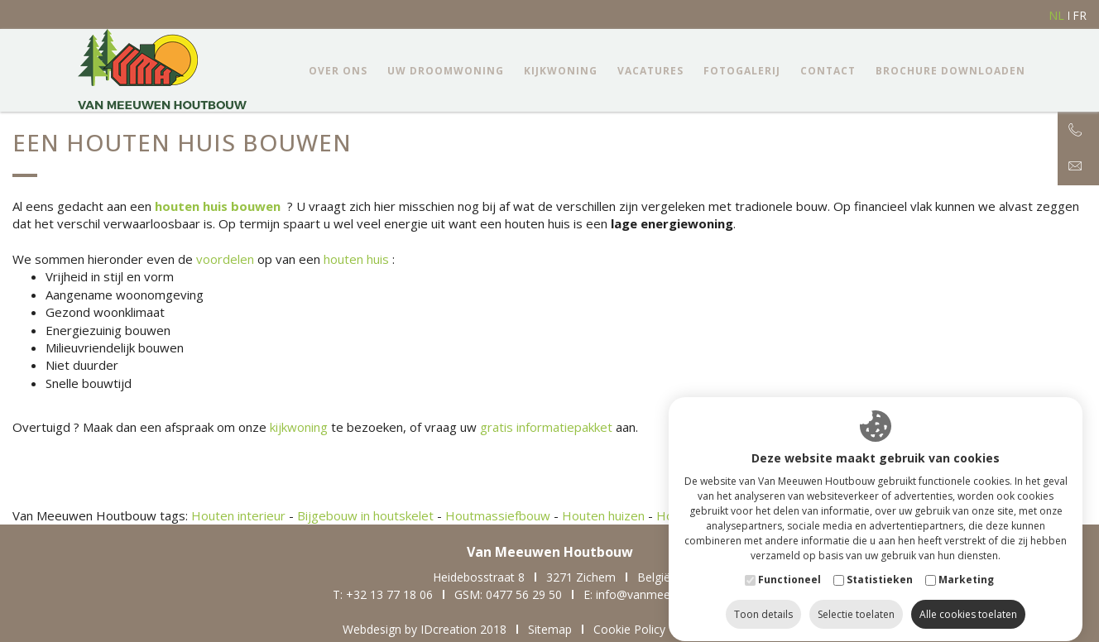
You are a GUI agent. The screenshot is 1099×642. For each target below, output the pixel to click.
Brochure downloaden (950, 71)
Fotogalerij (741, 71)
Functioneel (789, 564)
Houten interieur (238, 515)
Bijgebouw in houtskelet (365, 515)
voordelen (225, 259)
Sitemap (550, 629)
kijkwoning (299, 427)
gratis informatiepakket (546, 427)
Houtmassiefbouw (497, 515)
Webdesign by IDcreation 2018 (424, 629)
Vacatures (650, 71)
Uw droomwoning (445, 71)
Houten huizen (603, 515)
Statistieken (880, 564)
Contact (828, 71)
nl (1056, 16)
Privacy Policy (723, 629)
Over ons (338, 71)
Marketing (966, 564)
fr (1080, 16)
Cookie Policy (629, 629)
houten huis (356, 259)
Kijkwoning (560, 71)
